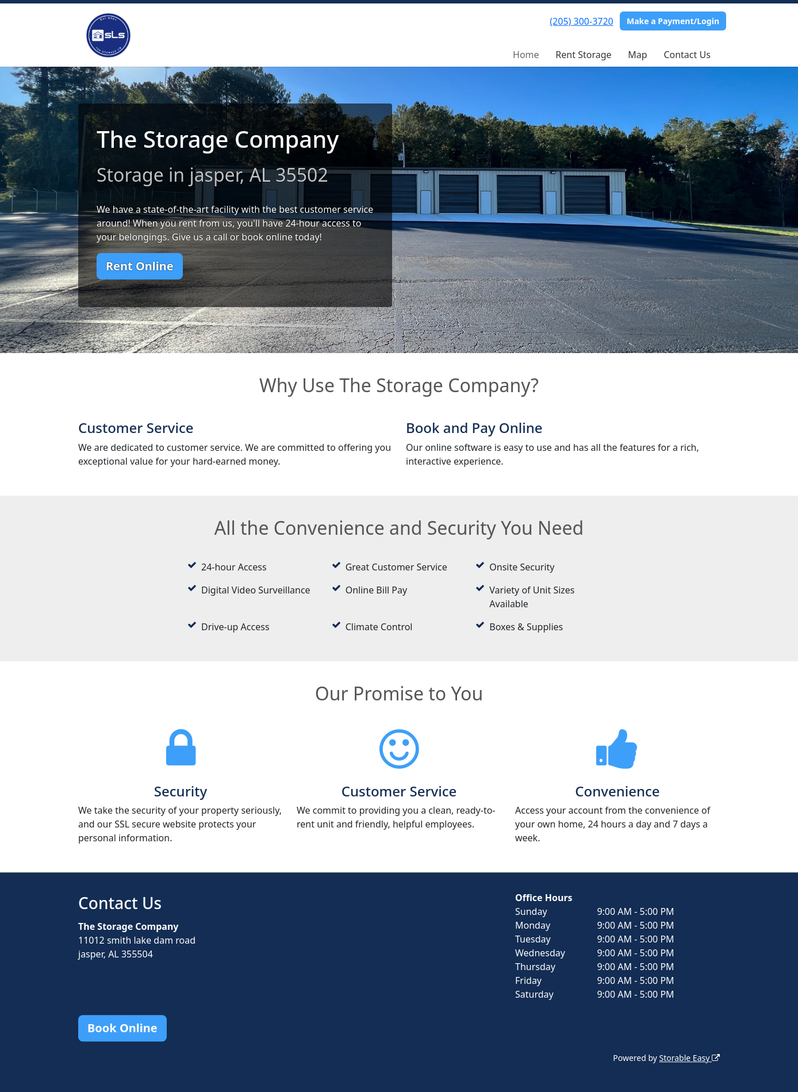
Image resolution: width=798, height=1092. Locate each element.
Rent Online (140, 266)
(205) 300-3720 (581, 21)
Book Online (122, 1028)
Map (637, 54)
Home (526, 54)
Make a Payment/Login (673, 21)
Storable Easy (689, 1057)
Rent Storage (583, 54)
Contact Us (686, 54)
